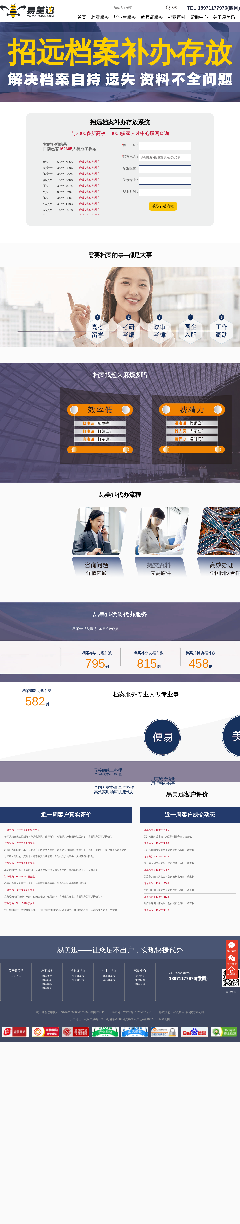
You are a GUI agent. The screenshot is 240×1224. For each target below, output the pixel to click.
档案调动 (47, 988)
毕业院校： (130, 168)
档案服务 (100, 17)
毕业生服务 (125, 17)
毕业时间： (130, 191)
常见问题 (140, 980)
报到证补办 (78, 976)
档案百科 (176, 17)
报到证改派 (78, 980)
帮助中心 (199, 17)
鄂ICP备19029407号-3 (137, 1012)
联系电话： (130, 156)
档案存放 (47, 984)
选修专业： (130, 180)
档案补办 (47, 980)
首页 (81, 17)
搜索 (174, 7)
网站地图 (164, 1019)
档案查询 (47, 976)
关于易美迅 (224, 17)
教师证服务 (152, 17)
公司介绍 (16, 976)
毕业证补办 (109, 976)
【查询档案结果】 (88, 162)
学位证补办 (109, 980)
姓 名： (130, 145)
